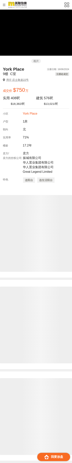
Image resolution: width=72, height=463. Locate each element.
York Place (30, 113)
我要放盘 (53, 457)
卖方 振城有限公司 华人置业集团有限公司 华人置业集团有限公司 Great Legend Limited (38, 162)
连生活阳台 (46, 180)
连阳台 (29, 180)
